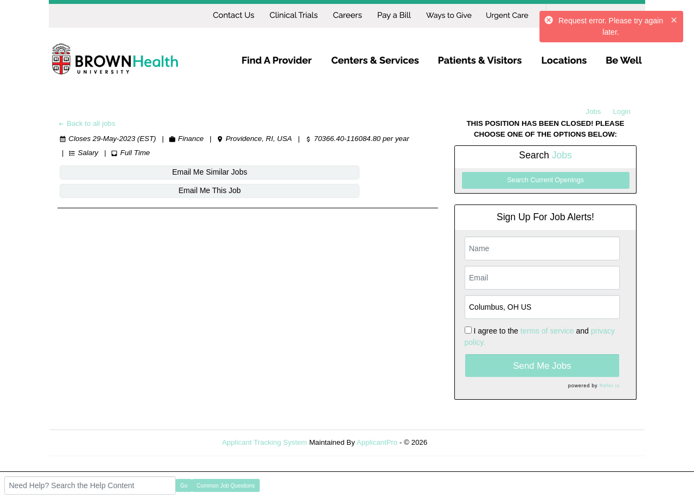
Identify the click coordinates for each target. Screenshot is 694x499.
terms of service (547, 331)
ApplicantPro (377, 442)
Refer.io (610, 385)
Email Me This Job (254, 172)
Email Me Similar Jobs (123, 172)
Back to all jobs (86, 123)
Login (622, 111)
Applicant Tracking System (264, 442)
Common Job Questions (226, 486)
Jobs (593, 111)
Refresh (459, 442)
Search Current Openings (545, 180)
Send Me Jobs (542, 366)
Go (184, 486)
